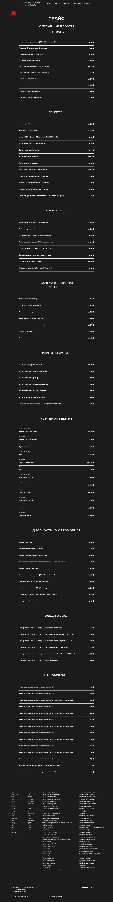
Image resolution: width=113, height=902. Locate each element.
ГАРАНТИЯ (57, 3)
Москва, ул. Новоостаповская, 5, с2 (34, 2)
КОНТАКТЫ (87, 3)
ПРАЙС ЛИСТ (67, 3)
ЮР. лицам (77, 3)
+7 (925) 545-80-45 (30, 5)
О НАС (49, 3)
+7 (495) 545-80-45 (30, 4)
